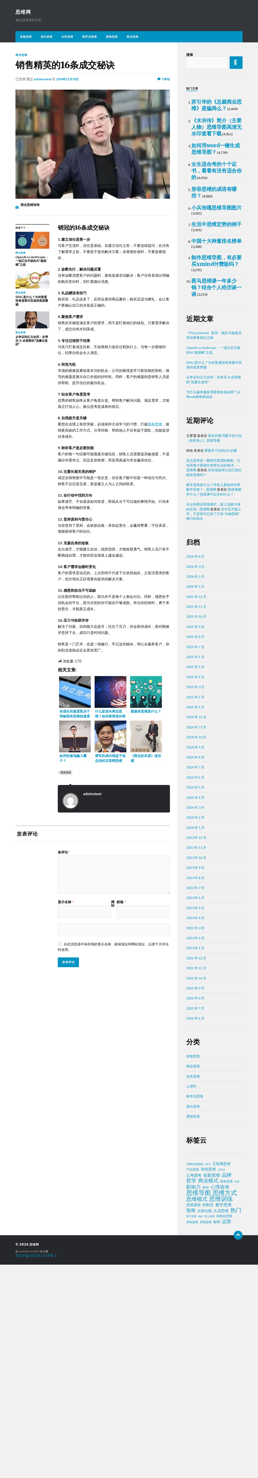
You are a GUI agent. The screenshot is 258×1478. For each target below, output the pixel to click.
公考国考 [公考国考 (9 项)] (193, 1388)
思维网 (24, 12)
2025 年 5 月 (195, 880)
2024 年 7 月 (195, 981)
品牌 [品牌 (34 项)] (227, 1388)
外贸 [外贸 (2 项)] (237, 1394)
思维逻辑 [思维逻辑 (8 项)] (193, 1418)
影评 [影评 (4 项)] (206, 1401)
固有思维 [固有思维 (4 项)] (226, 1394)
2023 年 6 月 (195, 1111)
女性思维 (67, 37)
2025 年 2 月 (195, 910)
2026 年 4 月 (195, 770)
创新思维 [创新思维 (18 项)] (211, 1388)
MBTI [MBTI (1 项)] (208, 1377)
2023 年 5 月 (195, 1121)
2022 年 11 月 (196, 1181)
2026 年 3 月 (195, 780)
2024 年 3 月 (195, 1021)
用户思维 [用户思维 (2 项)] (191, 1429)
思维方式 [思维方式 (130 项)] (224, 1406)
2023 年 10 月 (196, 1071)
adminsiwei (42, 79)
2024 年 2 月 (195, 1031)
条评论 (64, 852)
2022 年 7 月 (195, 1222)
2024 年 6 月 (195, 991)
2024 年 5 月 (195, 1001)
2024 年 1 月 (195, 1041)
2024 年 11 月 (196, 940)
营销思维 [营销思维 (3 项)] (206, 1435)
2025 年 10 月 (196, 830)
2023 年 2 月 (195, 1151)
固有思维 (155, 424)
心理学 (191, 1300)
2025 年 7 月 (195, 860)
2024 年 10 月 (196, 951)
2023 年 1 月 (195, 1161)
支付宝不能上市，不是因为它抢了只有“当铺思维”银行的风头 (213, 727)
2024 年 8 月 (195, 970)
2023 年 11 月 (196, 1061)
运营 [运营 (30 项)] (226, 1434)
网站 (113, 904)
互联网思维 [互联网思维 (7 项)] (221, 1377)
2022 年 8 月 (195, 1212)
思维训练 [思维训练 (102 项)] (221, 1412)
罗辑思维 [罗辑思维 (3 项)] (192, 1435)
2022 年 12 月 (196, 1171)
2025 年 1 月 (195, 920)
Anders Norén (30, 1464)
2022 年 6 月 (195, 1232)
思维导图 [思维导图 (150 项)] (198, 1406)
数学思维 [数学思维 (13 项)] (223, 1417)
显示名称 (66, 902)
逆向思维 (46, 37)
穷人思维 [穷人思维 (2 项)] (209, 1429)
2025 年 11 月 (196, 820)
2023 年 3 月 (195, 1141)
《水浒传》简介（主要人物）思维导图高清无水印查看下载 (216, 172)
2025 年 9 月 (195, 840)
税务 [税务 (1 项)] (200, 1429)
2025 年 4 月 (195, 890)
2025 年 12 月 (196, 810)
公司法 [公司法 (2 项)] (221, 1383)
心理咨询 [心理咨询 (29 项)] (220, 1400)
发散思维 (26, 37)
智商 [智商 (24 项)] (191, 1423)
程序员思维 (89, 37)
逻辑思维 (112, 37)
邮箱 (121, 902)
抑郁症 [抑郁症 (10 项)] (208, 1418)
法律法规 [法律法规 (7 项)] (204, 1424)
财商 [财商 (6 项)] (216, 1435)
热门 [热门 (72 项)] (235, 1423)
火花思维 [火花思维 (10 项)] (221, 1424)
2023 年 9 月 (195, 1081)
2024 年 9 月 (195, 960)
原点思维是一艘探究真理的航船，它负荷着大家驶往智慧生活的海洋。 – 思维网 (213, 678)
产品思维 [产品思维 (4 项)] (192, 1383)
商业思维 (132, 37)
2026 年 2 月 (195, 790)
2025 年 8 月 (195, 850)
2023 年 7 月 (195, 1101)
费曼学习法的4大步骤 (220, 664)
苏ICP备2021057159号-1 (36, 1469)
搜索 (189, 55)
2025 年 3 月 (195, 900)
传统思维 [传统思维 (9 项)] (208, 1382)
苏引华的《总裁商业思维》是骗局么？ (216, 116)
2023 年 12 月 (196, 1051)
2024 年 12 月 (196, 930)
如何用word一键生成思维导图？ (216, 223)
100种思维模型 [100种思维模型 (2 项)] (194, 1377)
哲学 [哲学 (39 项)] (191, 1393)
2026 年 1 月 (195, 800)
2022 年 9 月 (195, 1201)
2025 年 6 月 (195, 870)
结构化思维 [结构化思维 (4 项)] (224, 1429)
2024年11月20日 (68, 79)
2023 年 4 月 (195, 1131)
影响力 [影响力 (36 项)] (193, 1400)
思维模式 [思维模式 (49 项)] (196, 1412)
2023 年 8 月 (195, 1091)
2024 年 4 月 (195, 1011)
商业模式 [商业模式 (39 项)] (208, 1393)
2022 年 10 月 (196, 1191)
